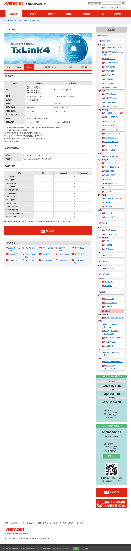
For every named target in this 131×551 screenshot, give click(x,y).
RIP (25, 20)
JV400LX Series (110, 87)
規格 (29, 67)
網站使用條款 (17, 538)
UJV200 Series (112, 48)
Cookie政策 (36, 538)
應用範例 (51, 14)
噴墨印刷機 (105, 41)
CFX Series (108, 241)
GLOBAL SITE (94, 3)
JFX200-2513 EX (111, 142)
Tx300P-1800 (79, 254)
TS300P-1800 (13, 260)
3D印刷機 (105, 274)
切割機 (104, 223)
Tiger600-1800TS (111, 183)
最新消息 (113, 8)
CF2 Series (108, 249)
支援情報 (86, 14)
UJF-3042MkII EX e (112, 133)
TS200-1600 (111, 167)
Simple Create (110, 342)
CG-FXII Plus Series (112, 234)
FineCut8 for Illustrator (113, 338)
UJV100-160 (109, 71)
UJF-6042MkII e (110, 129)
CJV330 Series (110, 102)
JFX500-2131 (109, 150)
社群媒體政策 (46, 538)
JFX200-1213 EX (111, 117)
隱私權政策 (27, 538)
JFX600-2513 (109, 125)
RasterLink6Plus (110, 303)
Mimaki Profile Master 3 (113, 318)
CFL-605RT (109, 245)
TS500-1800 (29, 260)
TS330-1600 (79, 248)
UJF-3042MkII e (110, 138)
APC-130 (108, 255)
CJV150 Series (47, 248)
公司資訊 (122, 8)
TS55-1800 (45, 254)
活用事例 (32, 14)
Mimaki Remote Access (113, 362)
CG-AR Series (110, 230)
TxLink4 (32, 20)
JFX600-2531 (109, 121)
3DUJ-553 (108, 286)
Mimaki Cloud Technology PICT (111, 367)
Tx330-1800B (109, 175)
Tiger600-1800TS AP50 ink (113, 53)
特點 (19, 67)
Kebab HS (108, 213)
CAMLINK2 (108, 346)
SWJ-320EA (109, 75)
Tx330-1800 (109, 171)
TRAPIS (107, 179)
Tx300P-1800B (63, 254)
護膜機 (104, 261)
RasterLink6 (109, 307)
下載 (101, 14)
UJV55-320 (108, 79)
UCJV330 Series (111, 98)
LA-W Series (109, 268)
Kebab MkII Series (111, 217)
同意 (76, 549)
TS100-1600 (13, 254)
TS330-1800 (111, 163)
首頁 (104, 8)
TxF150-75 (108, 206)
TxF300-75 (108, 202)
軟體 (20, 20)
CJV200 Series (110, 94)
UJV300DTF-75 (113, 198)
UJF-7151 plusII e (113, 113)
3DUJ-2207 (108, 282)
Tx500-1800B (46, 260)
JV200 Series (109, 59)
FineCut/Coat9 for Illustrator (111, 325)
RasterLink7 (109, 299)
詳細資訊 (85, 549)
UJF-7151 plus (110, 146)
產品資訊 (13, 14)
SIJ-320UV (108, 83)
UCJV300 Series (111, 106)
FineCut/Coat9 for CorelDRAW (111, 332)
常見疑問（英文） (49, 67)
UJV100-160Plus (111, 63)
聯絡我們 (117, 14)
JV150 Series (30, 248)
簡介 (9, 67)
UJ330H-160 (111, 156)
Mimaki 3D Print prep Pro (112, 353)
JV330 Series (109, 67)
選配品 (69, 14)
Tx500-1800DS (64, 260)
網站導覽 (8, 538)
